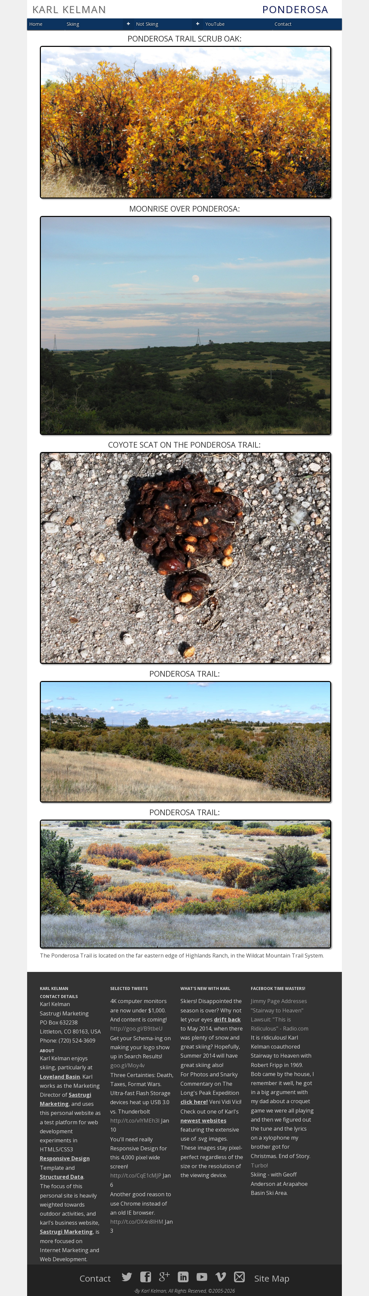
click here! (194, 1102)
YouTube (215, 24)
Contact (283, 24)
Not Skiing (147, 24)
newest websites (203, 1120)
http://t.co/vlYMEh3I (135, 1120)
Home (36, 24)
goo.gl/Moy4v (127, 1065)
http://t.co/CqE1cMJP (135, 1175)
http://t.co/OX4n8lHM (136, 1221)
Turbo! (259, 1165)
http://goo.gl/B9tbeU (136, 1028)
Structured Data (61, 1176)
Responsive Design (65, 1158)
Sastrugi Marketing (66, 1231)
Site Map (272, 1278)
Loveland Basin (60, 1076)
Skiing (73, 24)
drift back (227, 1019)
